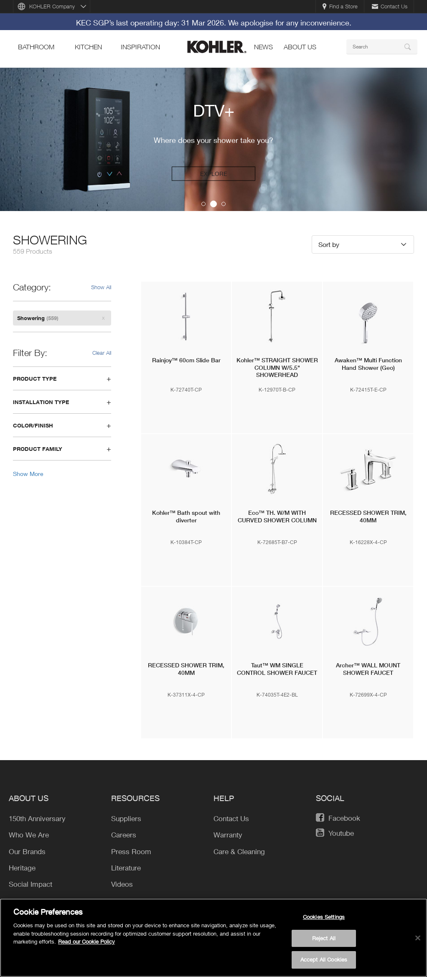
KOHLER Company (52, 6)
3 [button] (223, 204)
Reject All (324, 938)
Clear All (101, 352)
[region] (213, 937)
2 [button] (213, 204)
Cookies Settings (324, 916)
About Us (300, 47)
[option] (213, 139)
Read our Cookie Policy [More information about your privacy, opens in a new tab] (86, 941)
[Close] (418, 938)
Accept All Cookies (323, 959)
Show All (101, 287)
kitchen (88, 47)
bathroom (36, 47)
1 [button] (203, 204)
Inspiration (140, 47)
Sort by (328, 244)
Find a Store (340, 6)
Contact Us (389, 6)
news (263, 47)
